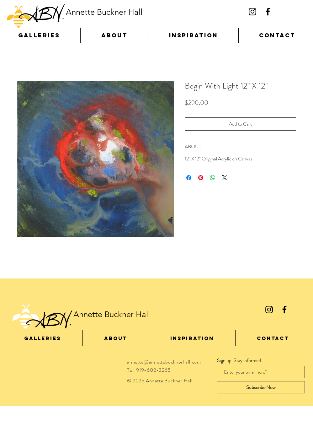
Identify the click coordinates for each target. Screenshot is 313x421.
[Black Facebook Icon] (268, 12)
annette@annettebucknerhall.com (164, 361)
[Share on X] (224, 177)
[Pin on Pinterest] (200, 177)
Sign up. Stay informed (239, 360)
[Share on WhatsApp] (212, 177)
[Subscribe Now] (261, 387)
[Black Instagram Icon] (252, 12)
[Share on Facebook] (189, 177)
